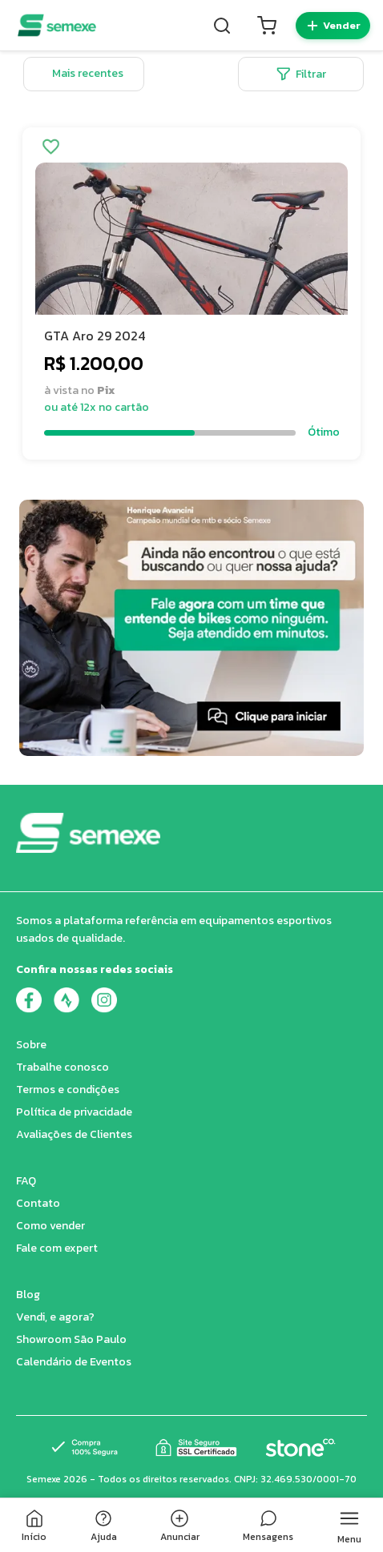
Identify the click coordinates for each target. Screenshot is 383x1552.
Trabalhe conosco (62, 1067)
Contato (38, 1203)
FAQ (26, 1180)
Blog (28, 1294)
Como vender (50, 1225)
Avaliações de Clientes (74, 1134)
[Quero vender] (333, 25)
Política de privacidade (74, 1112)
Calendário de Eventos (73, 1361)
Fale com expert (57, 1248)
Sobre (31, 1044)
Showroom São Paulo (71, 1339)
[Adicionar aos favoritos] (51, 148)
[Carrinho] (267, 25)
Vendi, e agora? (55, 1317)
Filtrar (301, 74)
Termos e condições (67, 1089)
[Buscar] (222, 25)
